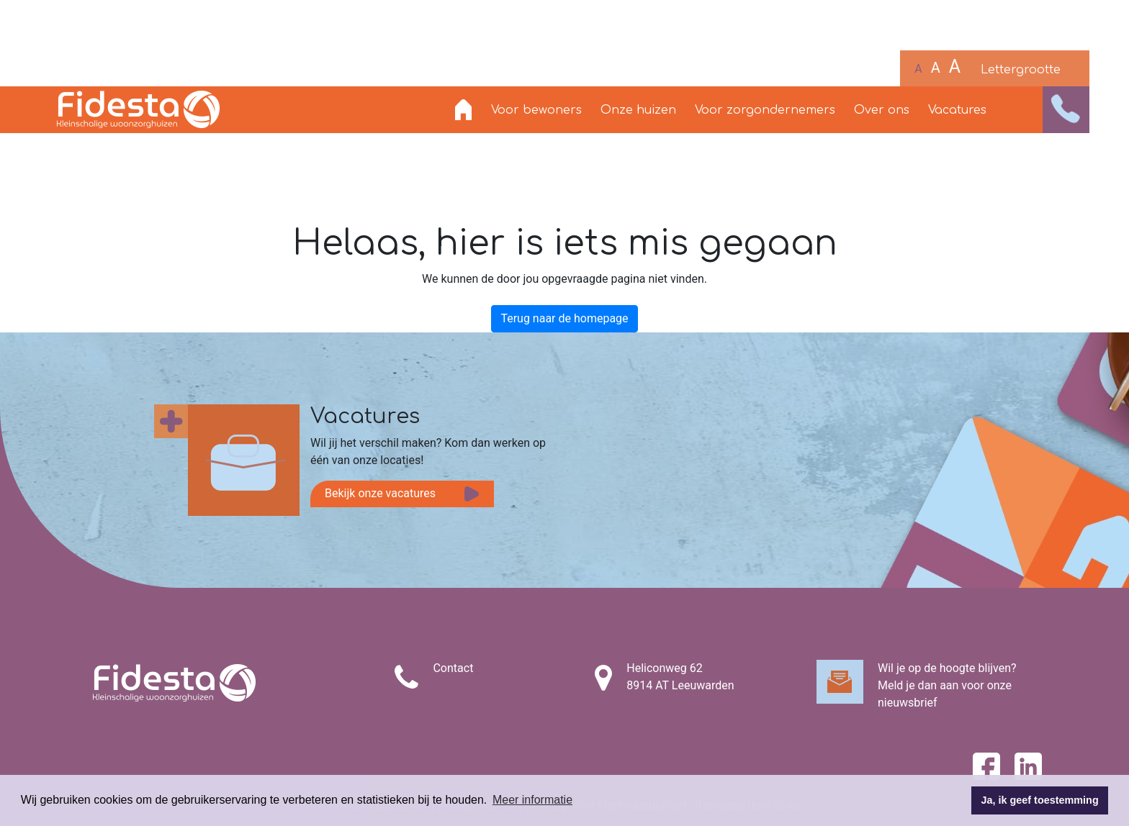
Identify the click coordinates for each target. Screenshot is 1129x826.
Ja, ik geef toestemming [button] (1040, 800)
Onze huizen (638, 110)
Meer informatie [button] (532, 800)
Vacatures (957, 110)
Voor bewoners (536, 110)
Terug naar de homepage (564, 318)
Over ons (881, 110)
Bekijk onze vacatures (380, 493)
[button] (1066, 109)
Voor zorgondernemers (765, 110)
